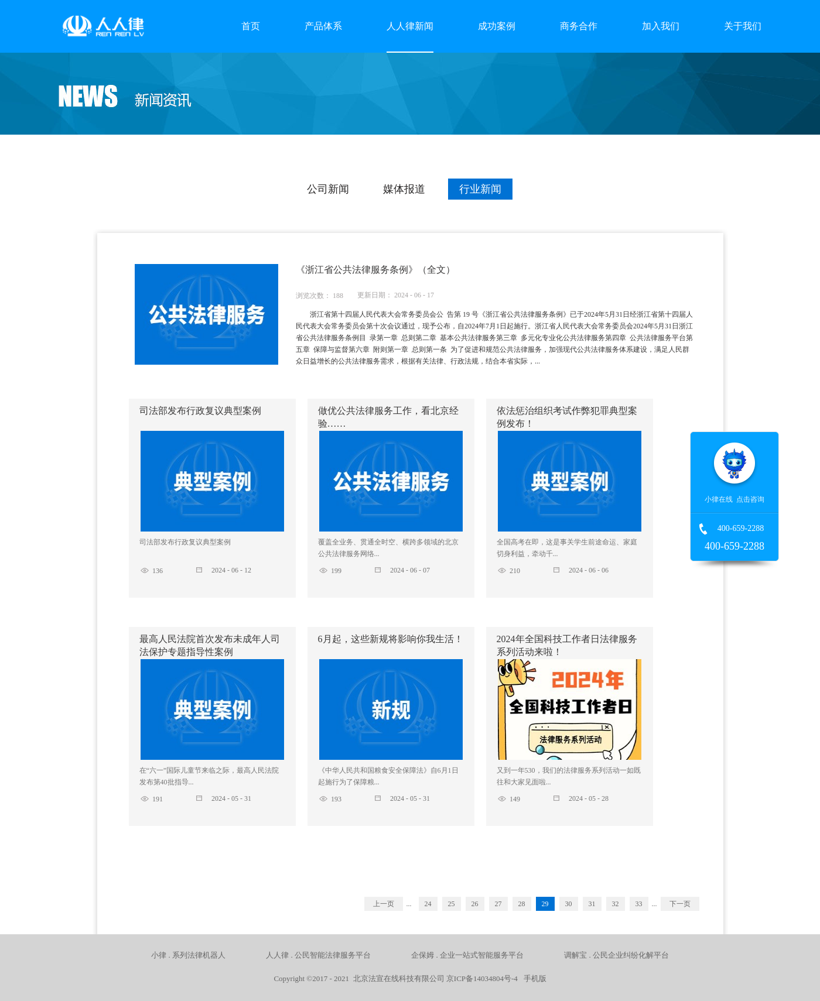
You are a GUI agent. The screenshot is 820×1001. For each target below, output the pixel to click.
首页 (250, 26)
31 (592, 904)
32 (615, 904)
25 (451, 904)
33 (639, 904)
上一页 (383, 904)
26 (475, 904)
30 (568, 904)
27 (498, 904)
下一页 (680, 904)
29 (545, 904)
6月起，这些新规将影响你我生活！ (390, 639)
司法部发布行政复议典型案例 (200, 411)
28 (521, 904)
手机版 (533, 978)
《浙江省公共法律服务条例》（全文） (375, 270)
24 (428, 904)
